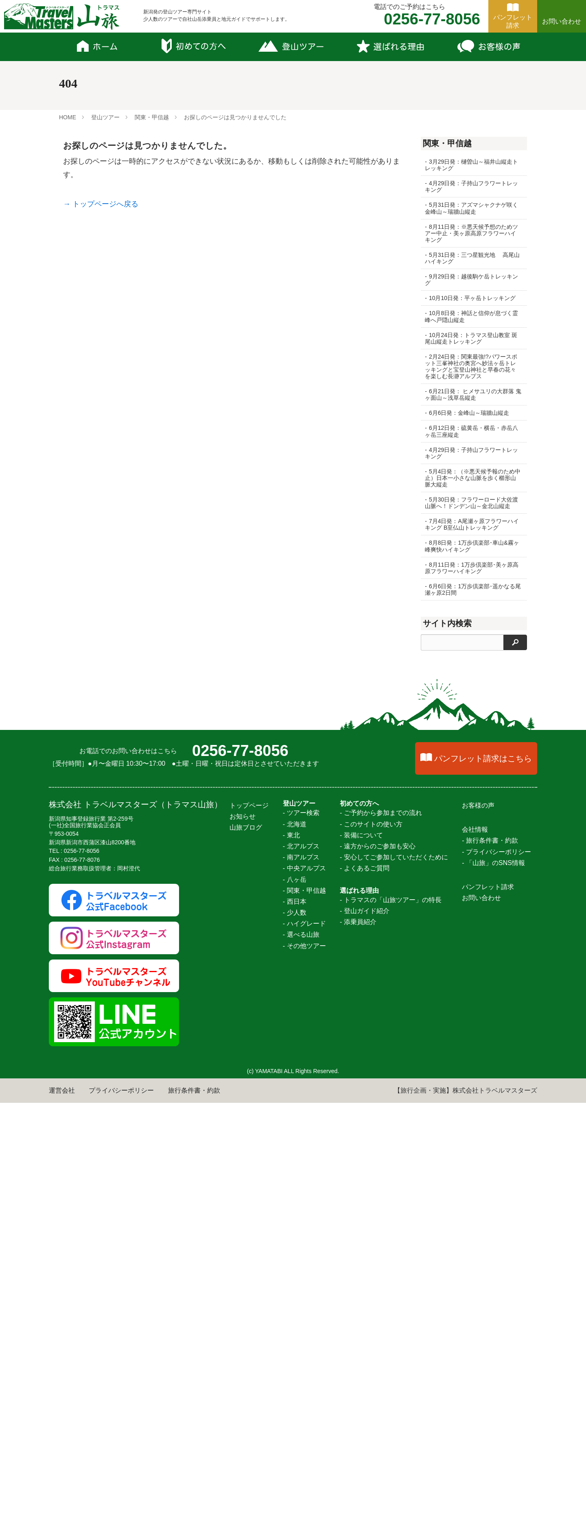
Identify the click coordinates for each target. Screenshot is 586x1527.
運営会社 (62, 1514)
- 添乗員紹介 (358, 1346)
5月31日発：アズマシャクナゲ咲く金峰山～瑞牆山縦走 (471, 208)
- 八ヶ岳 (294, 1303)
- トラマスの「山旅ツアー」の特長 (391, 1324)
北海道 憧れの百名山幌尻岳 (465, 767)
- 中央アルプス (304, 1292)
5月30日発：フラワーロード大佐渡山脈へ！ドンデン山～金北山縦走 (471, 502)
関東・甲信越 (152, 117)
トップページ (249, 1229)
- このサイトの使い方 (371, 1248)
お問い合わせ (561, 21)
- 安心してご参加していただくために (394, 1281)
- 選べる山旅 (301, 1359)
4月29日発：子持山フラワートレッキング (471, 186)
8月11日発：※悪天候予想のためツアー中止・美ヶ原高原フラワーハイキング (471, 233)
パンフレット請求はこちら (483, 1182)
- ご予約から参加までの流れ (381, 1237)
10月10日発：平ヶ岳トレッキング (472, 298)
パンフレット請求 (488, 1311)
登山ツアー (105, 117)
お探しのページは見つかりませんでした (235, 117)
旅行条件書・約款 (194, 1514)
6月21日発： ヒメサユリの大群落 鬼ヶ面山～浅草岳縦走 (469, 394)
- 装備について (361, 1259)
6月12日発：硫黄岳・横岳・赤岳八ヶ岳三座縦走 (471, 431)
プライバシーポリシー (121, 1514)
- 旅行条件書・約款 (490, 1265)
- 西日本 (294, 1325)
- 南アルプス (301, 1281)
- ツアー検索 (301, 1237)
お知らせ (243, 1240)
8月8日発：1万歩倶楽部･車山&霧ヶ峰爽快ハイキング (469, 545)
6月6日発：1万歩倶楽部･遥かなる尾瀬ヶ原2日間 (470, 589)
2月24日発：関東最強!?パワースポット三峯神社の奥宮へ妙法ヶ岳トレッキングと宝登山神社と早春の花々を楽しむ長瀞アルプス (471, 366)
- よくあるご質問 (364, 1292)
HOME (67, 117)
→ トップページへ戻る (100, 204)
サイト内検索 (447, 623)
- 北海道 (294, 1248)
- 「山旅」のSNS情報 (493, 1287)
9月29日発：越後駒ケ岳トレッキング (471, 279)
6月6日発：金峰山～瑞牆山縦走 (469, 413)
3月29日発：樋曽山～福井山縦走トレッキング (471, 164)
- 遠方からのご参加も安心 (377, 1270)
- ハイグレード (304, 1348)
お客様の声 (478, 1229)
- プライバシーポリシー (496, 1276)
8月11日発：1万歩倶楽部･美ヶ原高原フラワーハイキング (471, 567)
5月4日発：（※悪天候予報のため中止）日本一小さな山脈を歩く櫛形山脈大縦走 (470, 478)
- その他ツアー (304, 1370)
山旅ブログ (246, 1252)
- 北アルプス (301, 1270)
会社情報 (475, 1253)
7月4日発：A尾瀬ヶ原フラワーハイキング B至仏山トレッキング (472, 524)
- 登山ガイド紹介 (364, 1335)
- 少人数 (294, 1336)
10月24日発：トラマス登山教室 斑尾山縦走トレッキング (471, 338)
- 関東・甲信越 (304, 1314)
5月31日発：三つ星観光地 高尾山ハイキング (469, 258)
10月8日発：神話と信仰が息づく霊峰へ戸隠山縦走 (471, 316)
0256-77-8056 (240, 1174)
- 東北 (291, 1259)
